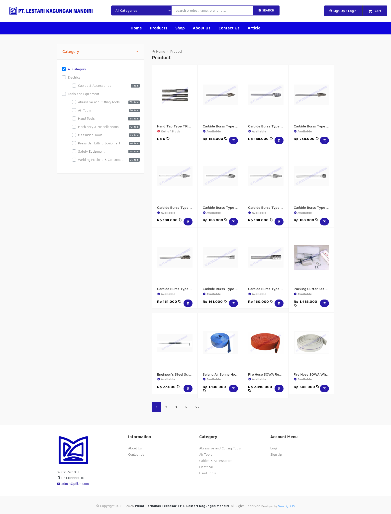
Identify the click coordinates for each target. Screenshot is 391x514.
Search (266, 10)
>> (197, 407)
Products (158, 28)
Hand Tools (207, 473)
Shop (180, 28)
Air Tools (205, 454)
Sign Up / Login (342, 11)
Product (176, 51)
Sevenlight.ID (286, 506)
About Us (201, 28)
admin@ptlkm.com (73, 484)
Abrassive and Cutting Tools (220, 448)
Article (254, 28)
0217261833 (68, 472)
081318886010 (70, 478)
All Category (77, 69)
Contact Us (229, 28)
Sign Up (276, 454)
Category (100, 52)
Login (274, 448)
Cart (375, 11)
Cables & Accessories (215, 461)
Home (136, 28)
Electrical (206, 467)
